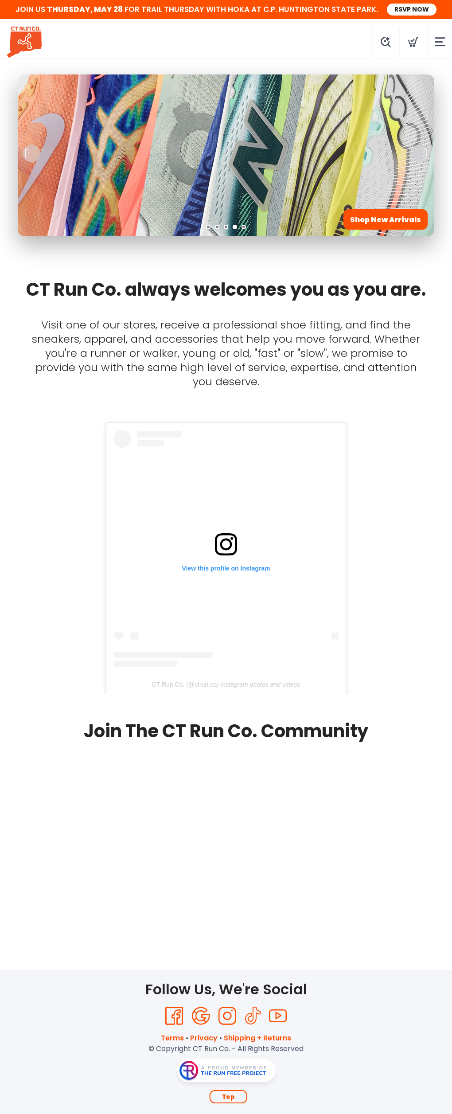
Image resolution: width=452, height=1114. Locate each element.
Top (228, 1097)
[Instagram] (227, 1016)
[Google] (200, 1016)
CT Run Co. (168, 684)
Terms (172, 1038)
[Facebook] (174, 1016)
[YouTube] (278, 1016)
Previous (31, 153)
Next (420, 153)
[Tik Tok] (253, 1016)
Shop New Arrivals (385, 220)
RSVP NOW (411, 9)
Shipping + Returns (257, 1038)
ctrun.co (206, 684)
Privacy (204, 1038)
